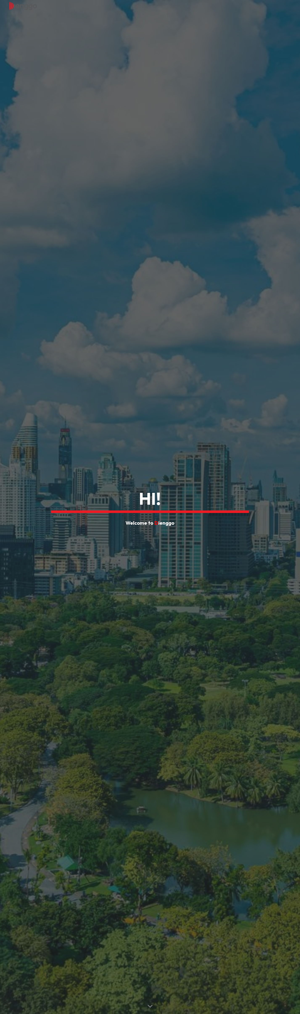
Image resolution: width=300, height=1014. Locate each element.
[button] (150, 1006)
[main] (150, 500)
